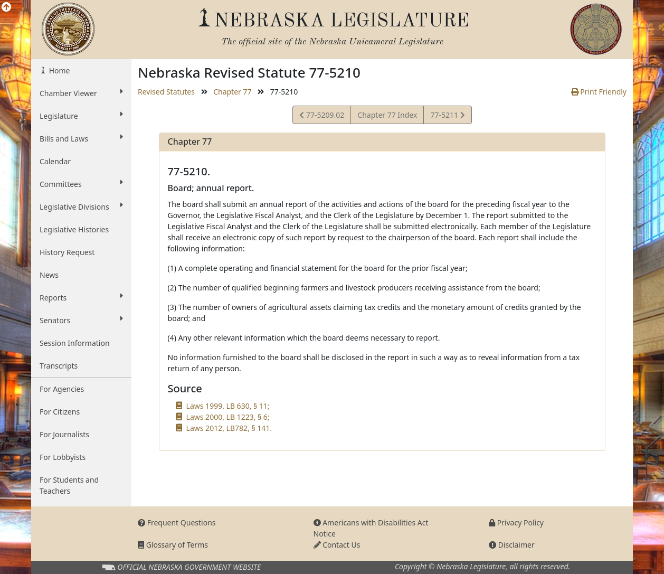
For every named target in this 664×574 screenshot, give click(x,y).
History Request (67, 252)
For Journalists (64, 434)
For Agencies (62, 389)
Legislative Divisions (81, 206)
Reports (81, 297)
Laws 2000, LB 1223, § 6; (228, 417)
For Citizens (60, 412)
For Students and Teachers (69, 485)
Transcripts (59, 366)
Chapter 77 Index (387, 115)
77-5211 (447, 116)
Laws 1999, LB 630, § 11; (228, 406)
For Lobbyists (63, 457)
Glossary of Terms (173, 545)
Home (58, 70)
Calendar (55, 161)
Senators (81, 320)
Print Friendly (599, 92)
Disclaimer (512, 545)
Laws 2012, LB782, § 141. (229, 428)
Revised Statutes (166, 92)
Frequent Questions (177, 522)
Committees (81, 183)
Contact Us (337, 545)
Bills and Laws (81, 138)
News (49, 275)
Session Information (75, 343)
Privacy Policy (516, 522)
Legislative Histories (74, 229)
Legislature (81, 115)
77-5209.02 (321, 116)
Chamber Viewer (81, 93)
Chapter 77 (232, 92)
